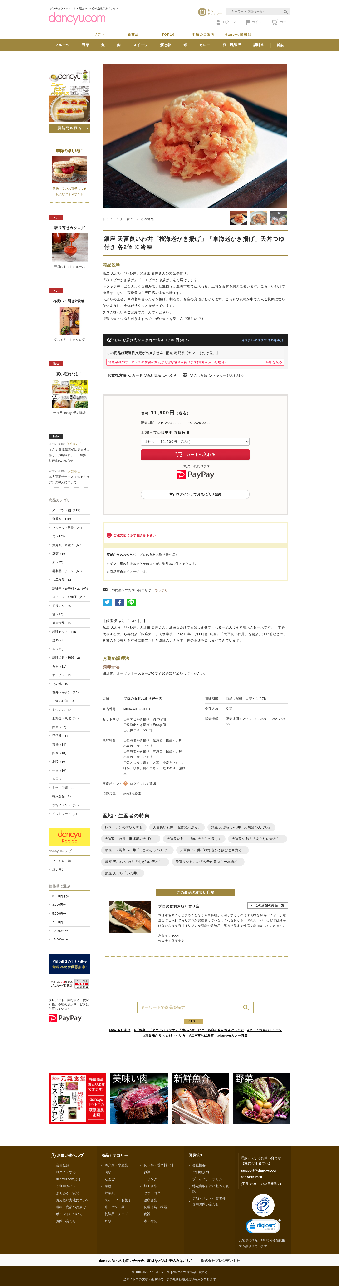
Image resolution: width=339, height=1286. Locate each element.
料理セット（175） (65, 631)
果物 (108, 1186)
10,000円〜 (60, 931)
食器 (147, 1214)
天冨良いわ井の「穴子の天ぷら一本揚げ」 (208, 862)
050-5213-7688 (251, 1177)
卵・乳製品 (232, 45)
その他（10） (61, 684)
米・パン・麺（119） (67, 510)
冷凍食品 (147, 219)
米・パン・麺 (115, 1207)
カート (281, 22)
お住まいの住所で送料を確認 (262, 340)
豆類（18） (60, 553)
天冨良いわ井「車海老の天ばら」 (130, 839)
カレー (204, 45)
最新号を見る (69, 128)
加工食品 (126, 219)
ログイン (226, 22)
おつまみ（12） (63, 710)
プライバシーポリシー (209, 1179)
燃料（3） (59, 640)
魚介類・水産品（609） (68, 545)
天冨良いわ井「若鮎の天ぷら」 (177, 827)
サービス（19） (63, 675)
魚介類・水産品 (116, 1165)
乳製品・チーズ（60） (68, 571)
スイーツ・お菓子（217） (70, 597)
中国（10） (60, 770)
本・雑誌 (150, 1221)
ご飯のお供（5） (64, 701)
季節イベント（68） (66, 805)
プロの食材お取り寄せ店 (142, 699)
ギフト (99, 34)
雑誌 (281, 45)
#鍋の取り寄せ (120, 1030)
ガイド (254, 22)
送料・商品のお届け (71, 1207)
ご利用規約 (200, 1172)
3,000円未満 (60, 896)
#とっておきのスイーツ (264, 1030)
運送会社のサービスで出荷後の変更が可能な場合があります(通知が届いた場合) (167, 362)
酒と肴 (165, 45)
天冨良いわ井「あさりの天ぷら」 (257, 839)
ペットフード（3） (65, 814)
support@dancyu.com (260, 1170)
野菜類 (110, 1193)
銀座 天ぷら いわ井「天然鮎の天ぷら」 (241, 827)
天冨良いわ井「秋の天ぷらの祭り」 (194, 839)
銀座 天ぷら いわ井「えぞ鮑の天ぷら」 (135, 862)
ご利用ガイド (66, 1186)
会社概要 (199, 1165)
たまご (110, 1179)
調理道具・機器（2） (67, 657)
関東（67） (60, 727)
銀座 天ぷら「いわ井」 (122, 873)
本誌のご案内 (203, 34)
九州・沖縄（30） (64, 788)
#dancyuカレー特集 (232, 1035)
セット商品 (152, 1193)
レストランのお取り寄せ (124, 827)
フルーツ (62, 45)
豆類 (108, 1221)
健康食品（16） (63, 623)
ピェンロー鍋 (61, 861)
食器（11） (60, 666)
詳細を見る (274, 362)
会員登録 (62, 1165)
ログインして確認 (143, 784)
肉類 (108, 1172)
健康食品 (150, 1200)
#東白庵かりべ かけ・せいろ (164, 1035)
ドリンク (150, 1179)
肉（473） (59, 536)
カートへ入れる (195, 454)
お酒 (147, 1172)
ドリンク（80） (63, 606)
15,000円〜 (60, 939)
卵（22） (58, 562)
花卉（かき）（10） (66, 692)
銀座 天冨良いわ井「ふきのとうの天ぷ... (137, 850)
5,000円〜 (59, 913)
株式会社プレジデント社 (220, 1261)
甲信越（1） (60, 735)
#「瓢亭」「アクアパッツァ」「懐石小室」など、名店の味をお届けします (189, 1030)
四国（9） (59, 779)
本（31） (58, 649)
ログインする (66, 1172)
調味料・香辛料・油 (159, 1165)
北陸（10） (60, 761)
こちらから (160, 590)
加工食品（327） (64, 579)
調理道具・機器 (155, 1207)
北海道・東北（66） (66, 718)
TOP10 (168, 34)
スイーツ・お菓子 (118, 1200)
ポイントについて (69, 1214)
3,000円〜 (59, 904)
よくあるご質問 (67, 1193)
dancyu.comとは (68, 1179)
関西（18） (60, 753)
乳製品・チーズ (116, 1214)
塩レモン (58, 869)
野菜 (85, 45)
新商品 (133, 34)
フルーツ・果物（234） (68, 527)
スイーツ (140, 45)
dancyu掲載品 (238, 34)
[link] (263, 1227)
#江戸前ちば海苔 (201, 1035)
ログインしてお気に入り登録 (195, 494)
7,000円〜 (59, 922)
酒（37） (58, 614)
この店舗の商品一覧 (270, 905)
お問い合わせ (66, 1221)
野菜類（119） (62, 519)
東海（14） (60, 744)
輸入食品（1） (62, 796)
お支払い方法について (72, 1200)
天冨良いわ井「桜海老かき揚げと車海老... (212, 850)
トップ (107, 219)
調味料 (259, 45)
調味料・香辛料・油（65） (71, 588)
